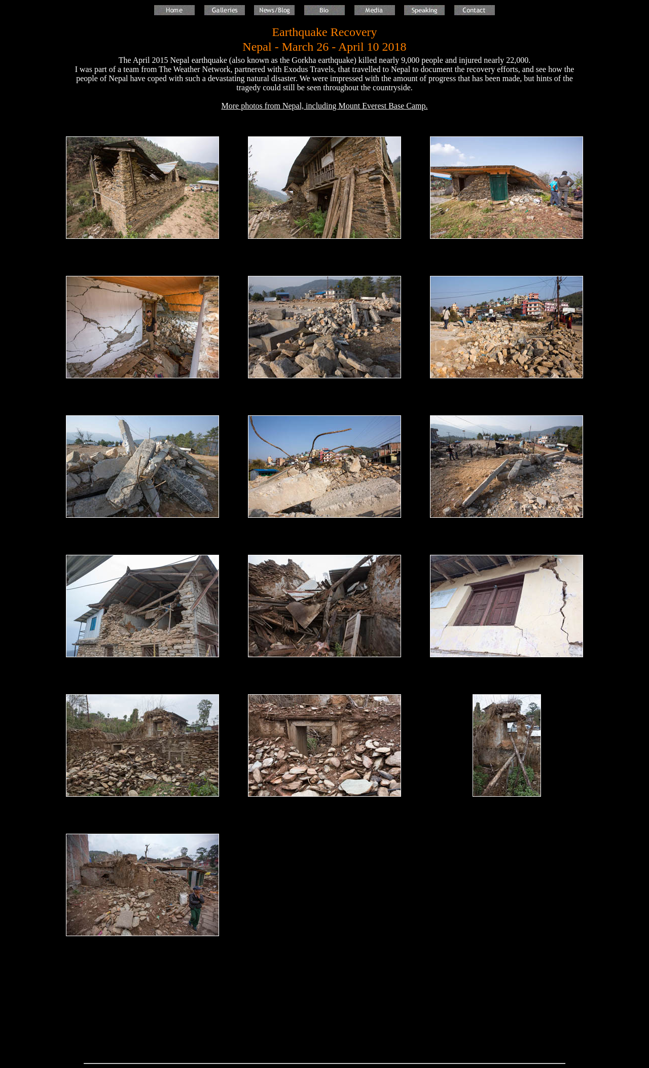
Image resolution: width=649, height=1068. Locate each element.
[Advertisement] (324, 1014)
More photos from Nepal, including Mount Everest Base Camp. (324, 105)
